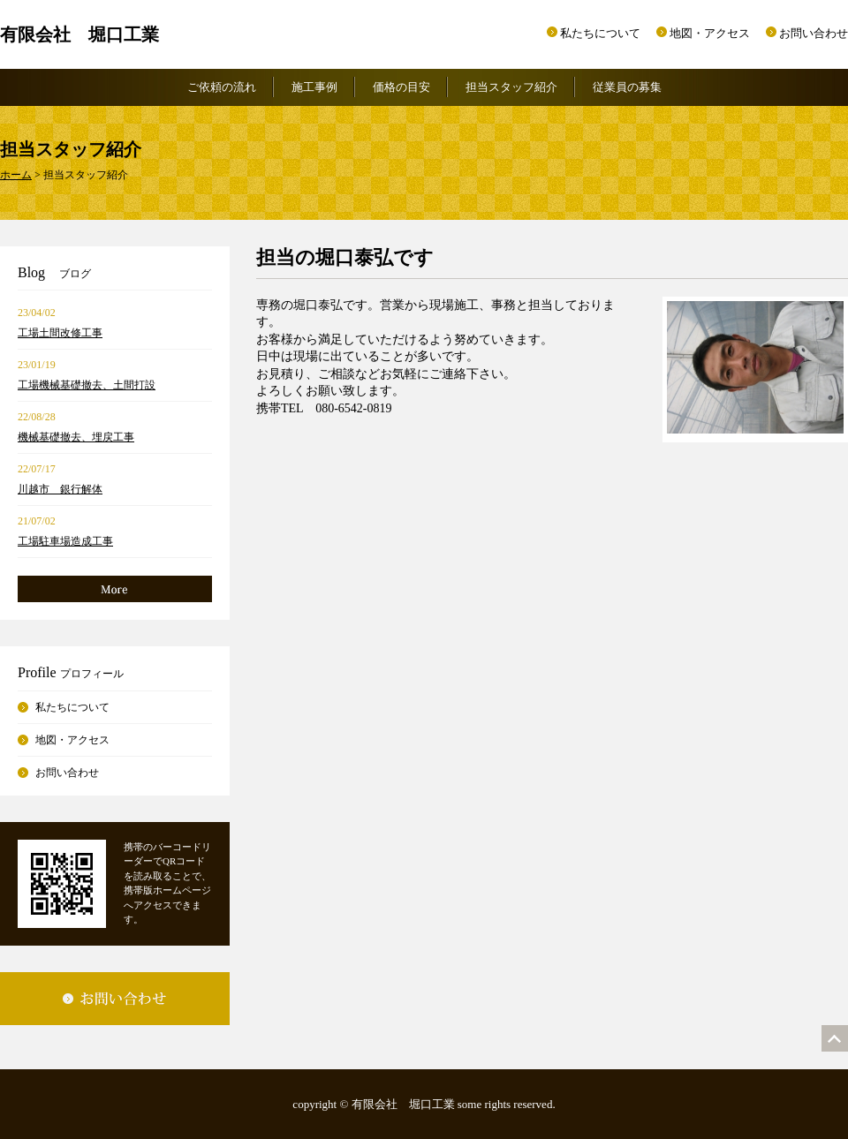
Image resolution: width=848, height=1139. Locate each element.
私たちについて (600, 33)
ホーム (16, 175)
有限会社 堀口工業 (79, 34)
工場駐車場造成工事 (65, 541)
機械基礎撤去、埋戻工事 (76, 437)
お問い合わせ (813, 33)
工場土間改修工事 (60, 333)
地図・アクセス (710, 33)
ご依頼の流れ (221, 87)
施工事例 (314, 87)
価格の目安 (401, 87)
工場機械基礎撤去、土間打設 (86, 385)
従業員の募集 (627, 87)
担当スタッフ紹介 (511, 87)
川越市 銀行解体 (60, 489)
